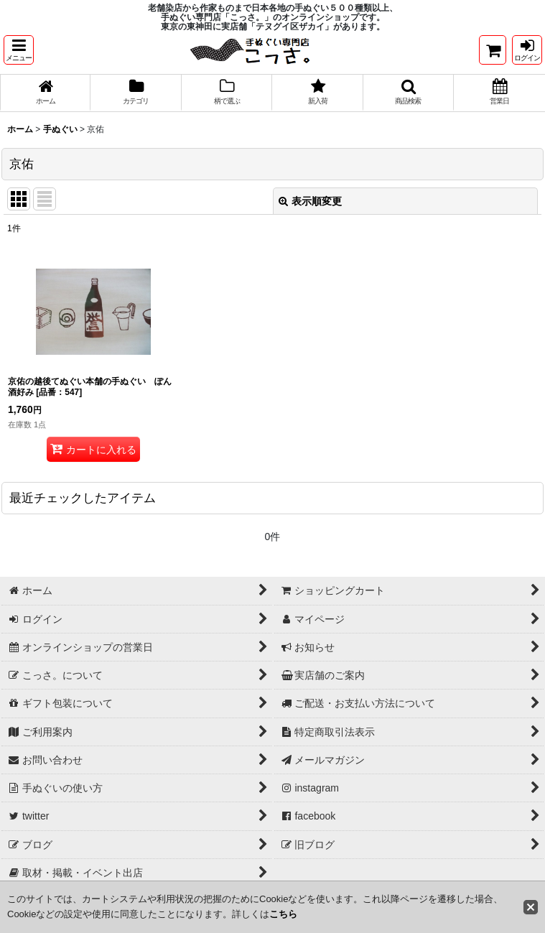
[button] (19, 50)
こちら (283, 914)
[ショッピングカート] (492, 50)
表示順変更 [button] (310, 202)
